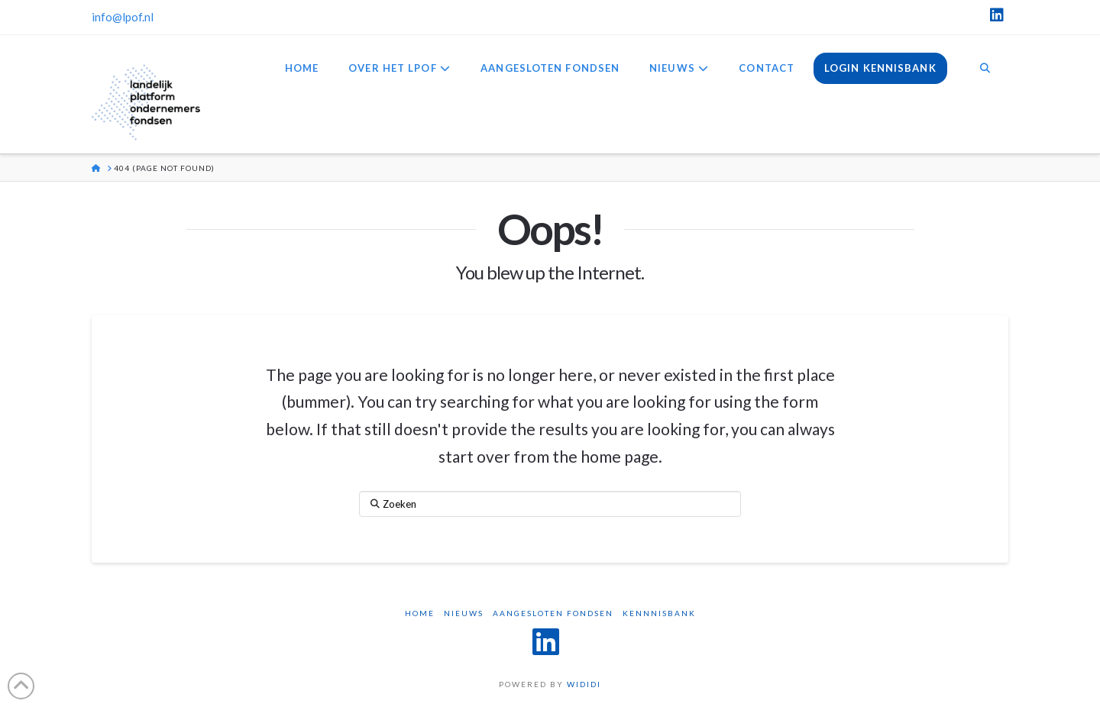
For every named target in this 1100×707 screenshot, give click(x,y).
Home (420, 613)
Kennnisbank (659, 613)
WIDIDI (584, 684)
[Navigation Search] (985, 69)
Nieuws (464, 613)
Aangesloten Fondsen (553, 613)
